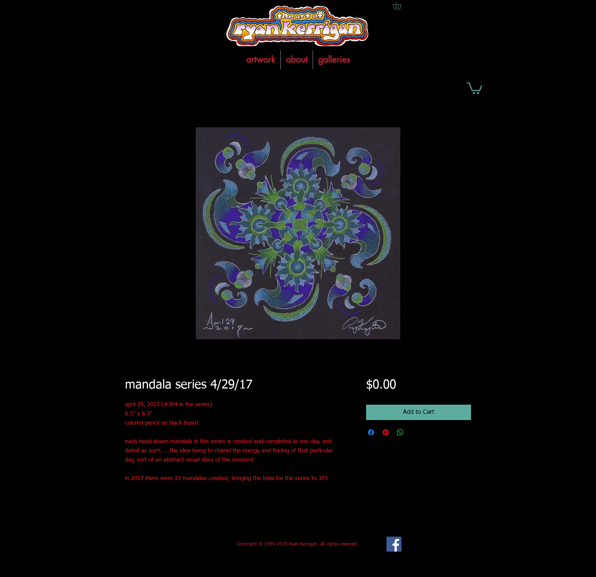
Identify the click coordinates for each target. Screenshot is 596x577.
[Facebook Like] (182, 544)
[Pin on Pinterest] (385, 432)
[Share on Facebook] (371, 432)
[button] (474, 87)
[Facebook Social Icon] (393, 544)
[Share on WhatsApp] (400, 432)
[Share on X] (415, 432)
